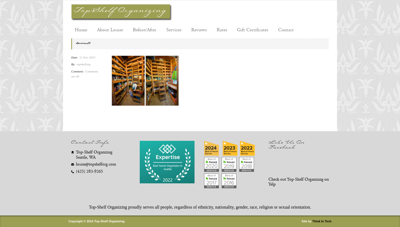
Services (173, 30)
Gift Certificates (252, 30)
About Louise (110, 30)
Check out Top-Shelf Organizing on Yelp (298, 181)
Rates (222, 30)
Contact (286, 30)
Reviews (199, 30)
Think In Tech (322, 221)
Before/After (144, 30)
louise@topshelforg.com (96, 164)
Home (81, 30)
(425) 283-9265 (89, 171)
